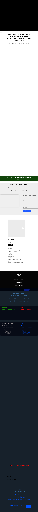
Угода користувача (19, 282)
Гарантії (19, 280)
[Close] (37, 289)
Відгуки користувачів (19, 285)
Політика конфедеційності (19, 279)
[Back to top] (1, 31)
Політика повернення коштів (19, 283)
